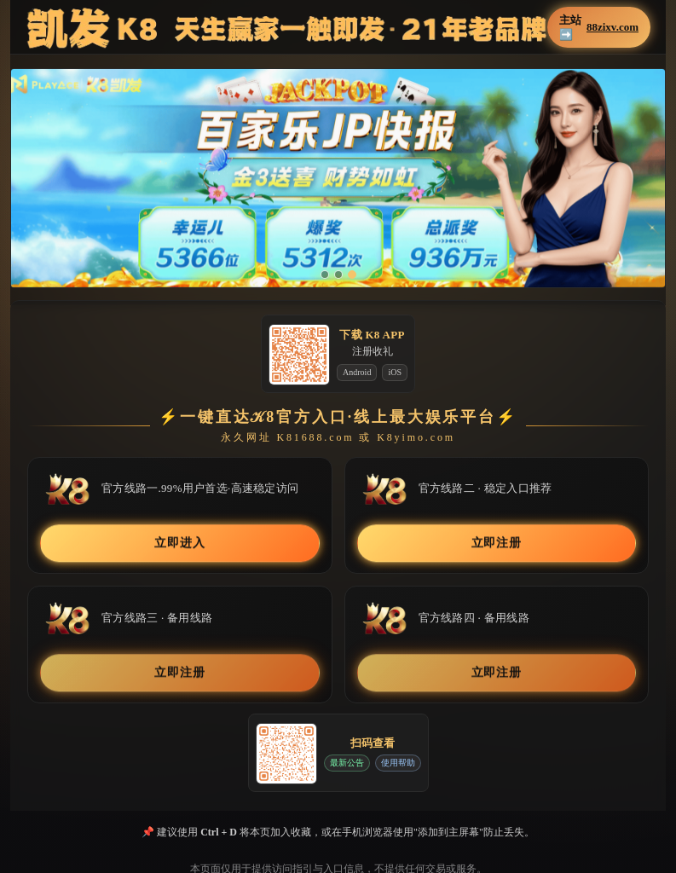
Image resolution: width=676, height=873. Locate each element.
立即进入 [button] (179, 543)
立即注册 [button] (496, 543)
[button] (338, 178)
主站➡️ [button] (598, 27)
